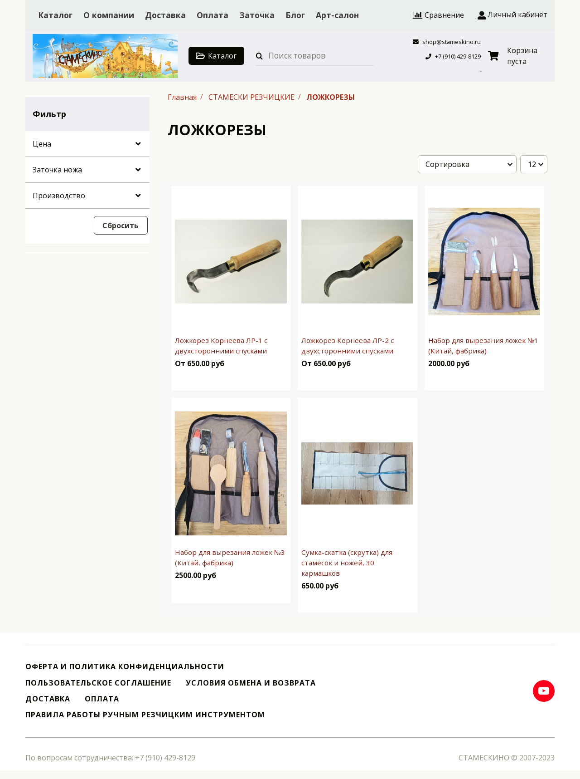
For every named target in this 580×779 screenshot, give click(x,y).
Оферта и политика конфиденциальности (124, 666)
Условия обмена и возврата (251, 683)
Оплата (212, 15)
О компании (108, 15)
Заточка (257, 15)
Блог (295, 15)
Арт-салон (337, 15)
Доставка (165, 15)
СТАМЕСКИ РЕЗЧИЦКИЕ (252, 97)
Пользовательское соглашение (98, 683)
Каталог (55, 15)
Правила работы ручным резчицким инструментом (145, 714)
